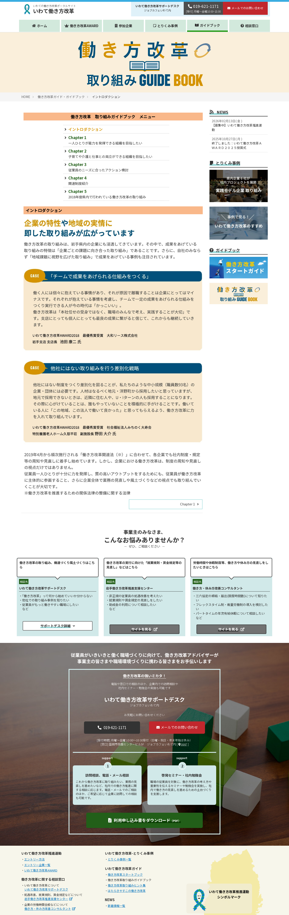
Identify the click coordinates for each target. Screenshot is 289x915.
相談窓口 (252, 25)
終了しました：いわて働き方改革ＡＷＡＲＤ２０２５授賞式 (237, 143)
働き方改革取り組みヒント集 (127, 885)
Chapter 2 (116, 153)
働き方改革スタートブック (125, 874)
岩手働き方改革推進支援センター (46, 899)
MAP (182, 744)
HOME (25, 96)
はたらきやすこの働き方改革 (127, 891)
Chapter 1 (116, 140)
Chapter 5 (116, 193)
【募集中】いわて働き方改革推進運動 (237, 125)
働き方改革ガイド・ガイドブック (61, 96)
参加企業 (125, 25)
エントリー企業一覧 (37, 865)
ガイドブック (210, 25)
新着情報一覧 (116, 906)
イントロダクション (85, 129)
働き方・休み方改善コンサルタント (47, 908)
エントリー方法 (34, 859)
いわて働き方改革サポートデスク (46, 889)
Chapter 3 (116, 167)
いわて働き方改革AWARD (40, 870)
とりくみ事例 (167, 25)
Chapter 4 (116, 180)
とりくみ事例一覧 (119, 859)
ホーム (42, 25)
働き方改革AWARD (84, 25)
